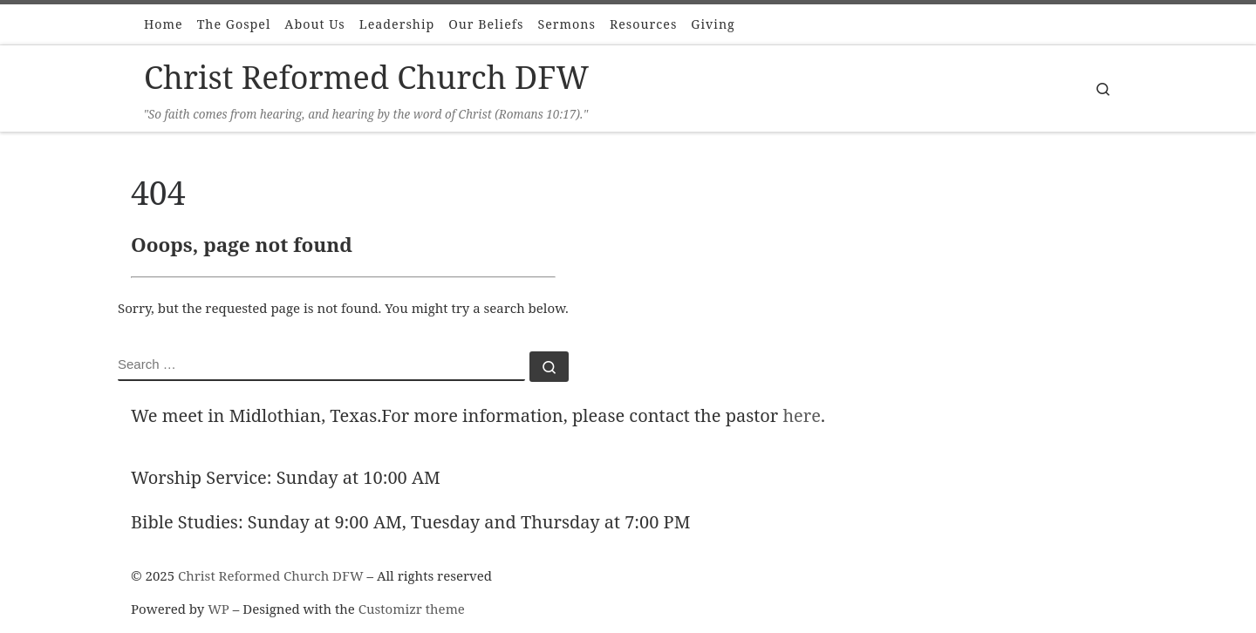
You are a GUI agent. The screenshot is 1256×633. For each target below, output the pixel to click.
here (801, 415)
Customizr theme (411, 608)
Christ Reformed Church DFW (271, 575)
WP (218, 608)
